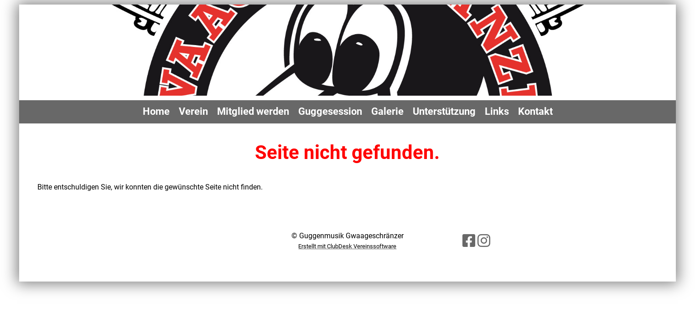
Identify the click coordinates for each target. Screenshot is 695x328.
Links (497, 111)
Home (156, 111)
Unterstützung (444, 111)
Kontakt (535, 111)
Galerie (387, 111)
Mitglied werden (253, 111)
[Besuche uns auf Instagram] (483, 241)
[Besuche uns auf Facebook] (468, 241)
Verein (193, 111)
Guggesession (330, 111)
